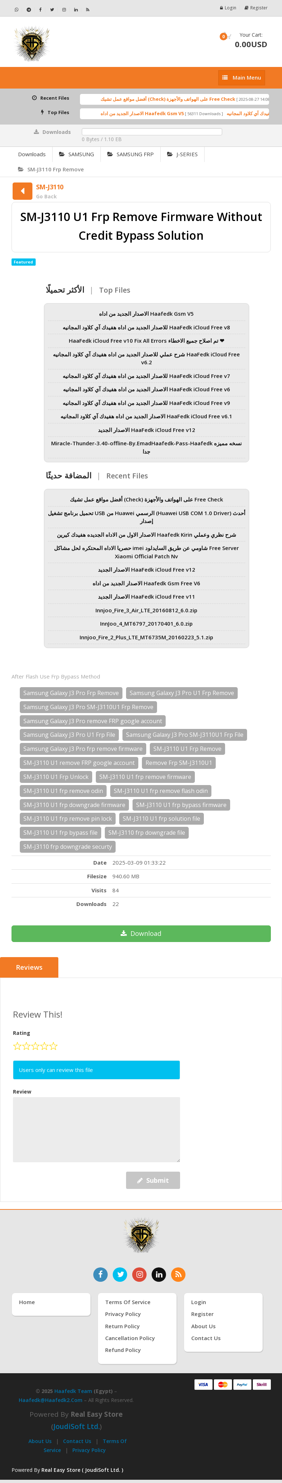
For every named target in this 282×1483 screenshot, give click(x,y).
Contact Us (77, 1440)
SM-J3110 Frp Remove (51, 169)
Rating (21, 1032)
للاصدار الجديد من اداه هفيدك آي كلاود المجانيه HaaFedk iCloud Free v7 (146, 381)
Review (22, 1091)
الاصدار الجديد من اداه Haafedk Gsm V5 (155, 113)
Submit (153, 1180)
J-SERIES (182, 154)
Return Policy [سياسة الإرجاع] (122, 1325)
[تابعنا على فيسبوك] (100, 1274)
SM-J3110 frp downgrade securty (67, 847)
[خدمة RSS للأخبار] (178, 1274)
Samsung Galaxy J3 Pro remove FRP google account (92, 721)
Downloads (32, 154)
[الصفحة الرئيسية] (73, 44)
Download (141, 933)
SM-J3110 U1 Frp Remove (187, 749)
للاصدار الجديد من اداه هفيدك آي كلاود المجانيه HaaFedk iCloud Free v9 (146, 408)
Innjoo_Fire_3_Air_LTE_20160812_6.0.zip (146, 615)
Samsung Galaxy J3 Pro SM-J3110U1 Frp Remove (88, 707)
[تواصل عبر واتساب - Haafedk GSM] (17, 10)
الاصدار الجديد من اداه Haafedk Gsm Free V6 (146, 588)
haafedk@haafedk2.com (50, 1400)
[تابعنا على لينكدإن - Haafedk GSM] (76, 10)
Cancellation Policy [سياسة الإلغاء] (130, 1338)
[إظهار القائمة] (241, 77)
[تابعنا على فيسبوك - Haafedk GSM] (40, 10)
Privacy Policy (89, 1449)
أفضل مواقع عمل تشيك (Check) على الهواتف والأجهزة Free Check (180, 99)
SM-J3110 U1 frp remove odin (63, 791)
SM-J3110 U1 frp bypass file (60, 833)
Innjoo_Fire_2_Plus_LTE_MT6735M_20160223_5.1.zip (146, 642)
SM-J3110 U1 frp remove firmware (145, 777)
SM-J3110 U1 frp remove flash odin (161, 791)
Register (256, 7)
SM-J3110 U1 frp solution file (161, 818)
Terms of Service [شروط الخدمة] (128, 1301)
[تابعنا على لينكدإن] (159, 1274)
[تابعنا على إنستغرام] (139, 1274)
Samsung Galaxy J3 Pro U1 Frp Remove (182, 693)
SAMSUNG (76, 154)
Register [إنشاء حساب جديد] (202, 1313)
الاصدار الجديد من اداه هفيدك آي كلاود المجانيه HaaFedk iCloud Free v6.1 (146, 421)
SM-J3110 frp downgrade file (146, 833)
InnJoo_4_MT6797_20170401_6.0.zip (146, 628)
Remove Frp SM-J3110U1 (179, 763)
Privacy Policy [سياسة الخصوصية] (123, 1313)
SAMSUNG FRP (130, 154)
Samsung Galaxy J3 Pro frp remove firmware (83, 749)
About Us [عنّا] (203, 1325)
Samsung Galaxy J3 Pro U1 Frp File (69, 735)
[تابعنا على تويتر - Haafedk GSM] (52, 10)
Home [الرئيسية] (27, 1301)
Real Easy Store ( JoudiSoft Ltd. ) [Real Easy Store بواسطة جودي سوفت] (82, 1469)
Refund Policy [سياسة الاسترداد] (123, 1349)
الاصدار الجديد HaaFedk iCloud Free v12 (146, 435)
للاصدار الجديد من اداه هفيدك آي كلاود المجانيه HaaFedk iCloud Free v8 (146, 332)
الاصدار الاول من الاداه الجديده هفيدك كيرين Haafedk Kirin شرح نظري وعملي (146, 540)
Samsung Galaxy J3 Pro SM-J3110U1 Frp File (184, 735)
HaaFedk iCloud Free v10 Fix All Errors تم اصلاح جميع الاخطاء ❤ (146, 346)
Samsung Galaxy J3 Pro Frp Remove (71, 693)
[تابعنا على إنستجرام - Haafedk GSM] (64, 10)
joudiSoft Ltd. (76, 1426)
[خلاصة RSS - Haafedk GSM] (88, 9)
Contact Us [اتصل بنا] (206, 1338)
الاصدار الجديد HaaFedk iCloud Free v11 (146, 601)
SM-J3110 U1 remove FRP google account (79, 763)
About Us (40, 1440)
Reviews (29, 967)
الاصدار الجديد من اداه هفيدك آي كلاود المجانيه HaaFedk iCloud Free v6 (146, 394)
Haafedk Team (73, 1390)
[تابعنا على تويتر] (120, 1274)
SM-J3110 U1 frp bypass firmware (181, 805)
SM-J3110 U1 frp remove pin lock (67, 818)
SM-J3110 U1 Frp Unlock (56, 777)
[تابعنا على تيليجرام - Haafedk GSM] (29, 10)
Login (229, 7)
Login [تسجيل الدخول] (198, 1301)
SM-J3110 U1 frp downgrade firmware (74, 805)
